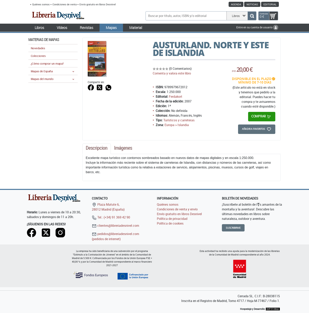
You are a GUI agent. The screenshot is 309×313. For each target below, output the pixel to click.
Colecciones (38, 56)
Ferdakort (175, 96)
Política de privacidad (172, 218)
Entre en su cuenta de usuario (257, 27)
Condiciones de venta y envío (177, 209)
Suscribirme (233, 227)
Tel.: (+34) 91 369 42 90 (111, 217)
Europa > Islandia (177, 125)
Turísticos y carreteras (179, 120)
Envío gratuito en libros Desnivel (97, 4)
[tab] (96, 149)
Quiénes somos (41, 4)
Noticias (252, 4)
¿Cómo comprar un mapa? (47, 63)
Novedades (38, 48)
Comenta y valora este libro (172, 73)
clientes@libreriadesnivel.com (115, 225)
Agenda (236, 4)
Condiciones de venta (64, 4)
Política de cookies (170, 223)
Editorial (269, 4)
